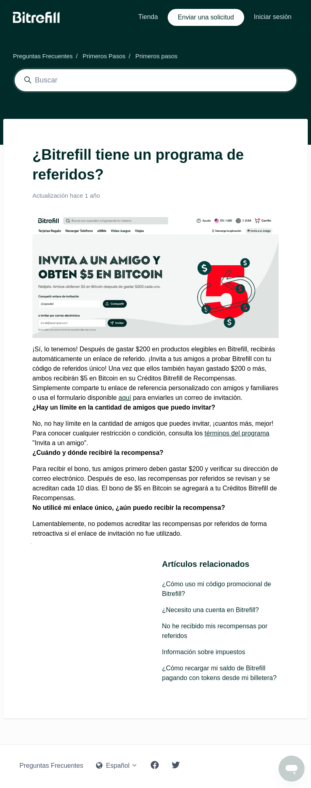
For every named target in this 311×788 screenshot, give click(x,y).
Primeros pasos (156, 56)
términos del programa (236, 433)
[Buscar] (155, 80)
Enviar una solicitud (206, 17)
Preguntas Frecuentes (43, 56)
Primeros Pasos (104, 56)
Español (117, 765)
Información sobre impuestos (203, 652)
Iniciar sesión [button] (273, 16)
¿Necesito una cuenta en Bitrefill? (210, 609)
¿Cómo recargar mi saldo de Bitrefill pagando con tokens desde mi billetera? (219, 673)
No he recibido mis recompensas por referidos (215, 631)
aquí (125, 397)
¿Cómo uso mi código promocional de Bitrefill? (216, 589)
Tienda (148, 16)
